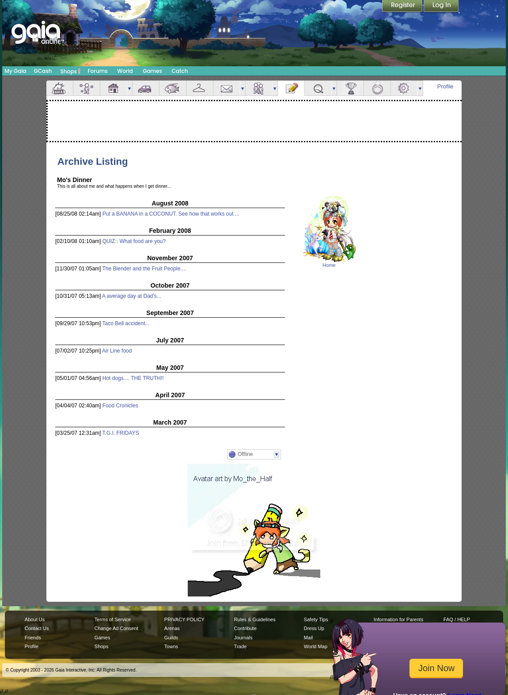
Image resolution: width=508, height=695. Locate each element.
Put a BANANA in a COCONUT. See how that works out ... (170, 214)
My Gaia (15, 71)
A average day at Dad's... (131, 296)
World (125, 71)
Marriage (377, 88)
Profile (445, 86)
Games (152, 71)
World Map (315, 646)
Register (403, 6)
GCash (43, 71)
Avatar (86, 88)
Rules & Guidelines (255, 619)
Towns (171, 646)
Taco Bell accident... (126, 323)
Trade (240, 646)
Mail (226, 88)
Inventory (199, 88)
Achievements (350, 88)
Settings (404, 88)
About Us (35, 619)
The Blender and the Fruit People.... (144, 269)
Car (146, 88)
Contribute (245, 628)
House (113, 88)
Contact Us (37, 628)
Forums (97, 71)
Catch (180, 71)
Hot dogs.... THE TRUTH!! (133, 378)
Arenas (172, 628)
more (129, 88)
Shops (70, 71)
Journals (243, 637)
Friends (259, 88)
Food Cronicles (120, 406)
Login (441, 6)
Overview (59, 88)
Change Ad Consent (116, 628)
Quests (318, 88)
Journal (291, 88)
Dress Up (314, 628)
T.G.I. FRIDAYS (120, 433)
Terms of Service (113, 619)
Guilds (171, 637)
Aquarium (172, 88)
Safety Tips (316, 619)
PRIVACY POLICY (184, 619)
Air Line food (117, 351)
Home (328, 265)
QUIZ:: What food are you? (134, 241)
